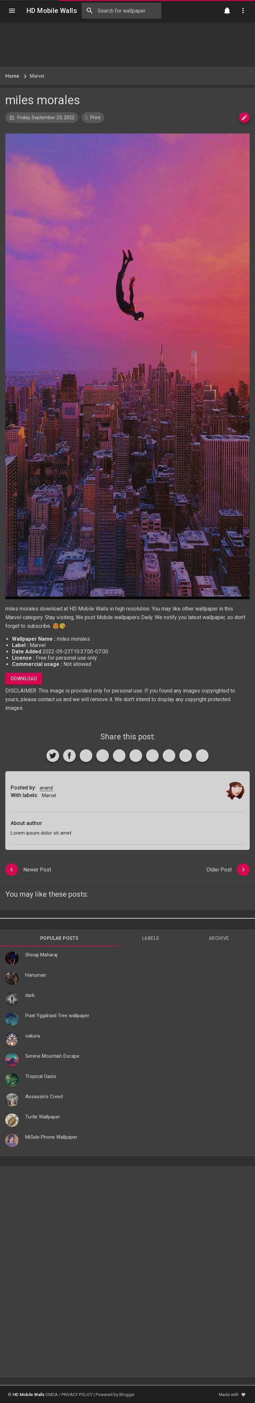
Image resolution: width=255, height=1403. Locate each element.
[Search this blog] (121, 11)
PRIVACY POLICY (77, 1394)
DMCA (51, 1394)
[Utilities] (243, 11)
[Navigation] (12, 11)
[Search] (89, 10)
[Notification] (227, 11)
